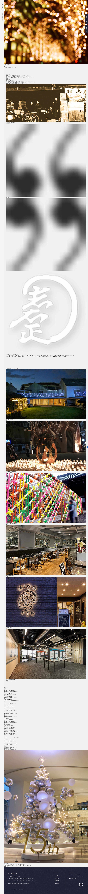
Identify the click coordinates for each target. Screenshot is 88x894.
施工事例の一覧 (7, 748)
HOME (56, 875)
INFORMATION (58, 876)
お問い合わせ (7, 866)
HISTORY (57, 878)
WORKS (57, 880)
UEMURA (2, 7)
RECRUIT (57, 883)
